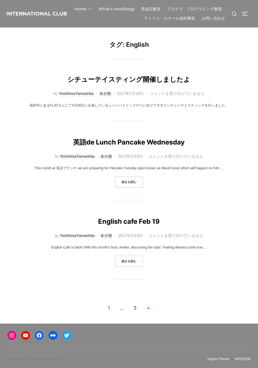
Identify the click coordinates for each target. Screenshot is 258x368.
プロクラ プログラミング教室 (137, 18)
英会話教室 (212, 9)
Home (145, 9)
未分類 (105, 103)
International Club (42, 18)
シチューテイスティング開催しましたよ (128, 87)
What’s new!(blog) (178, 9)
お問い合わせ (213, 27)
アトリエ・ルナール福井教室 (196, 18)
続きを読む (132, 190)
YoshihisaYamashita (76, 103)
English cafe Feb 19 (128, 229)
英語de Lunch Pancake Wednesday (129, 150)
